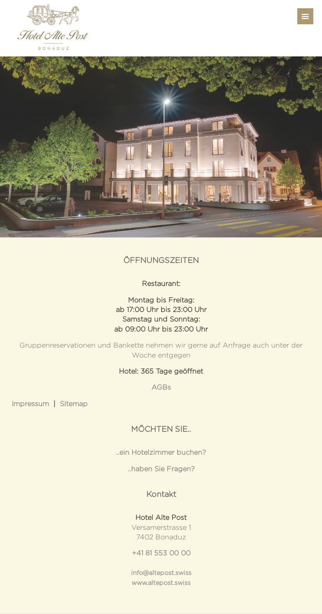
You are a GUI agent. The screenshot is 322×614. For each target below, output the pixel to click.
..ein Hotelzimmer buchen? (161, 452)
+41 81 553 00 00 (161, 553)
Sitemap (74, 403)
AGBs (161, 387)
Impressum (30, 403)
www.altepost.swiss (161, 582)
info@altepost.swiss (161, 572)
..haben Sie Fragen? (161, 469)
